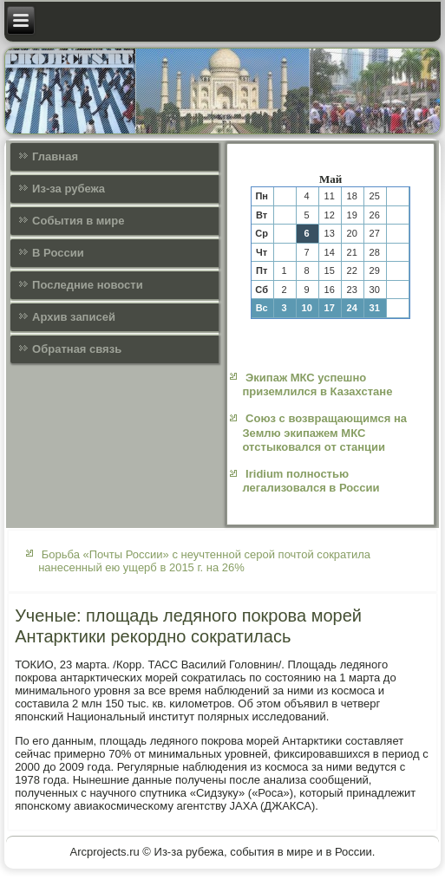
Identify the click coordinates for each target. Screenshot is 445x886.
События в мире (78, 220)
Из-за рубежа (68, 188)
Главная (55, 156)
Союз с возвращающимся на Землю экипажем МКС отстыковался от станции (324, 432)
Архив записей (73, 316)
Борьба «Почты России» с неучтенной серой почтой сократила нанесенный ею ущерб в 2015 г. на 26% (204, 561)
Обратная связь (76, 348)
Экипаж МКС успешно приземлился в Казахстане (317, 384)
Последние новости (87, 284)
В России (58, 252)
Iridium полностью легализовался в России (310, 480)
